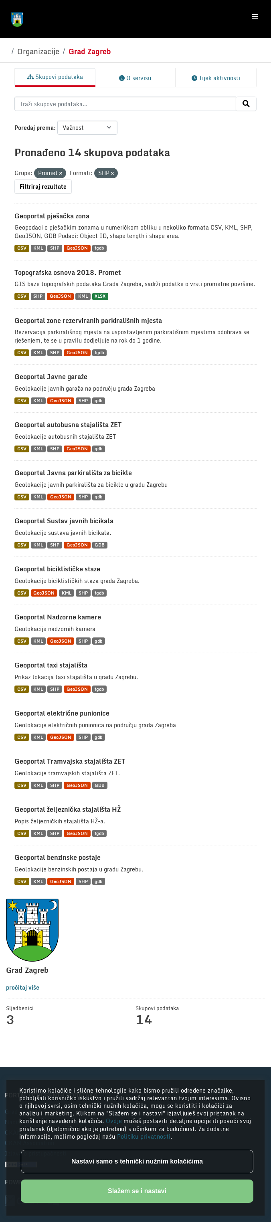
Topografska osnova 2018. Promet (67, 272)
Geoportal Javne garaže (50, 376)
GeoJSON (77, 248)
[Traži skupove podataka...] (125, 104)
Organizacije (38, 51)
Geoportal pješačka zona (51, 216)
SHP (54, 248)
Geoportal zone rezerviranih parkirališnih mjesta (88, 320)
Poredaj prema (34, 127)
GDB (100, 545)
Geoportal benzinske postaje (57, 857)
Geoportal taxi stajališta (50, 665)
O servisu (135, 78)
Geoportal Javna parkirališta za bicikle (73, 473)
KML (38, 248)
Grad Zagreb (90, 51)
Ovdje (115, 1120)
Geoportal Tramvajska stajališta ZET (69, 761)
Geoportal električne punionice (61, 713)
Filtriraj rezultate (43, 186)
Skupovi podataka (55, 76)
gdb (98, 400)
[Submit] (246, 104)
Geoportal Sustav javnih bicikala (63, 521)
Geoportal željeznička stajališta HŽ (67, 809)
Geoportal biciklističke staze (57, 569)
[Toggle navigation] (255, 16)
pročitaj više (22, 987)
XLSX (100, 296)
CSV (21, 248)
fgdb (99, 248)
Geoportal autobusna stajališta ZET (67, 424)
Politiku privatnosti (144, 1136)
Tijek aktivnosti (216, 78)
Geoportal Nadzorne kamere (57, 617)
